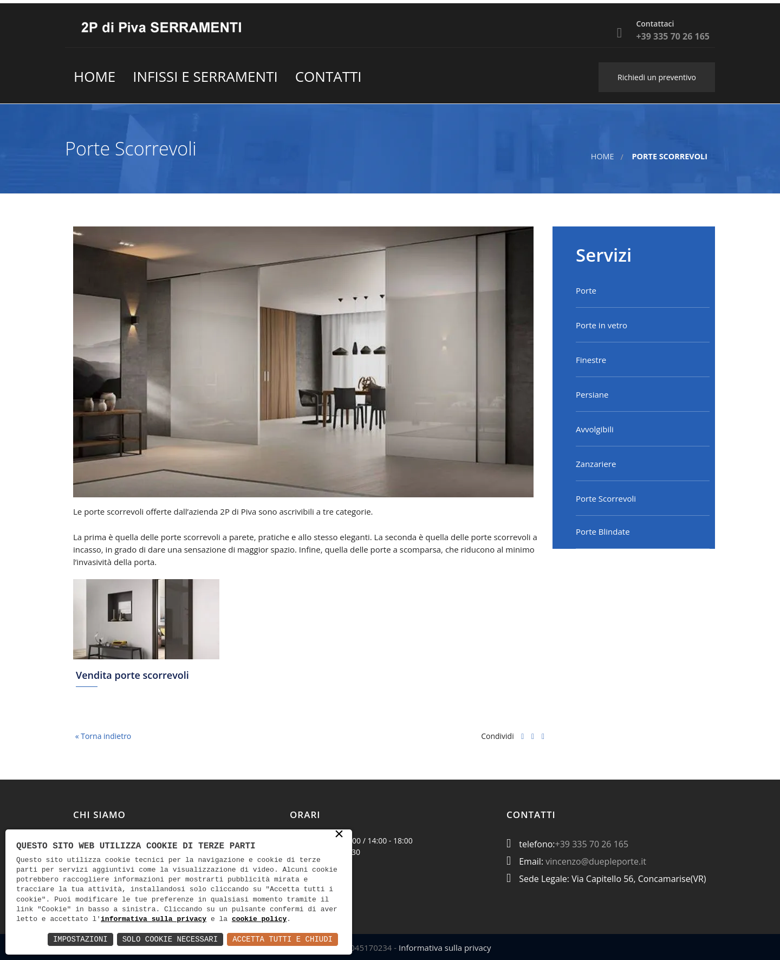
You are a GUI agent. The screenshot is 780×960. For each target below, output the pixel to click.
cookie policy (259, 919)
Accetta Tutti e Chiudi (282, 939)
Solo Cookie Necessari (170, 939)
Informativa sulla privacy (445, 947)
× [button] (339, 835)
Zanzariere (596, 463)
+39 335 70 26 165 (592, 844)
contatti (328, 76)
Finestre (591, 359)
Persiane (592, 394)
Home (94, 76)
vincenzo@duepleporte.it (595, 861)
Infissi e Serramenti (205, 76)
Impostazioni (80, 939)
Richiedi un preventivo (657, 77)
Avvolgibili (595, 429)
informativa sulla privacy (153, 919)
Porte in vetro (601, 325)
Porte (586, 290)
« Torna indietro (102, 736)
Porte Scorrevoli (606, 498)
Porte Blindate (603, 531)
